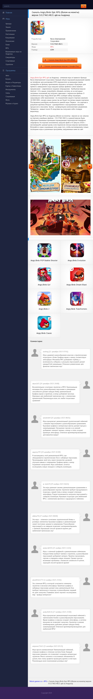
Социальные (10, 96)
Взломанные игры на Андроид (13, 52)
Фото (8, 100)
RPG (7, 48)
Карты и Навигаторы (13, 86)
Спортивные (10, 61)
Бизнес (8, 79)
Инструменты (11, 89)
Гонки (8, 44)
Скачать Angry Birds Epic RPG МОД (62, 60)
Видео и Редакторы (13, 82)
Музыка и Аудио (12, 103)
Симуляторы (10, 57)
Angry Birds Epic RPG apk (39, 77)
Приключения (11, 30)
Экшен (8, 27)
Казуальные (10, 37)
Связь (8, 93)
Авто (7, 75)
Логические (10, 41)
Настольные (10, 34)
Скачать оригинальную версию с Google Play (62, 66)
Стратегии (9, 64)
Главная (7, 12)
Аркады (8, 23)
